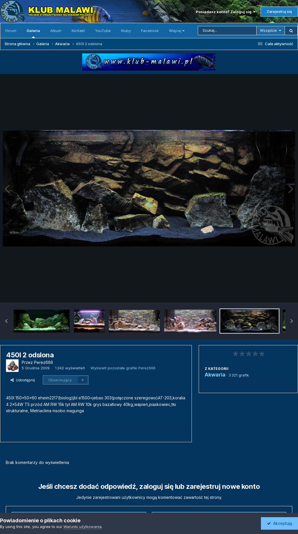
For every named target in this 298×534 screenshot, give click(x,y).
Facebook (150, 30)
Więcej (176, 30)
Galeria (33, 33)
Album (55, 30)
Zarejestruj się (279, 11)
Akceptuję (279, 523)
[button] (6, 321)
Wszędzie (268, 30)
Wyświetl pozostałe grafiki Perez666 (123, 368)
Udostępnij (23, 380)
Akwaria (215, 375)
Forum (10, 30)
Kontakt (78, 30)
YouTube (103, 30)
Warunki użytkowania (82, 526)
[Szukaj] (227, 30)
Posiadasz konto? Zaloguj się (225, 11)
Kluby (126, 30)
